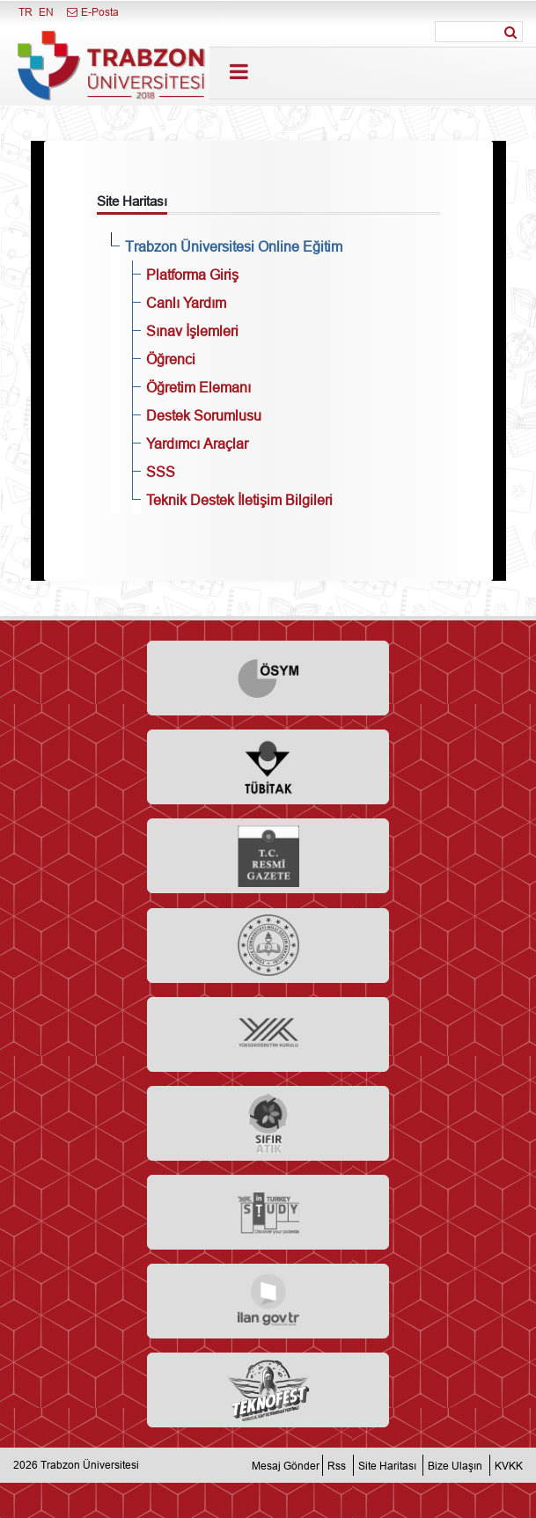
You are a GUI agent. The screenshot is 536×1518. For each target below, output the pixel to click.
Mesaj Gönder (285, 1464)
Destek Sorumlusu (203, 415)
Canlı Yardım (186, 303)
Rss (336, 1464)
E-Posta (92, 11)
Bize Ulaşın (455, 1464)
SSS (160, 472)
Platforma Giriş (192, 274)
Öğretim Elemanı (198, 387)
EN (46, 11)
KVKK (509, 1464)
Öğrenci (170, 359)
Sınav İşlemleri (192, 331)
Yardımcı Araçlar (197, 443)
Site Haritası (387, 1464)
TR (25, 11)
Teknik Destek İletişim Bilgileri (239, 500)
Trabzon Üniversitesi (89, 1464)
